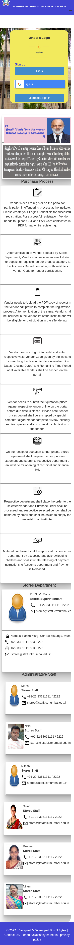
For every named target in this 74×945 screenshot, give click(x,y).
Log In (39, 71)
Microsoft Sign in (39, 97)
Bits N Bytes (58, 930)
